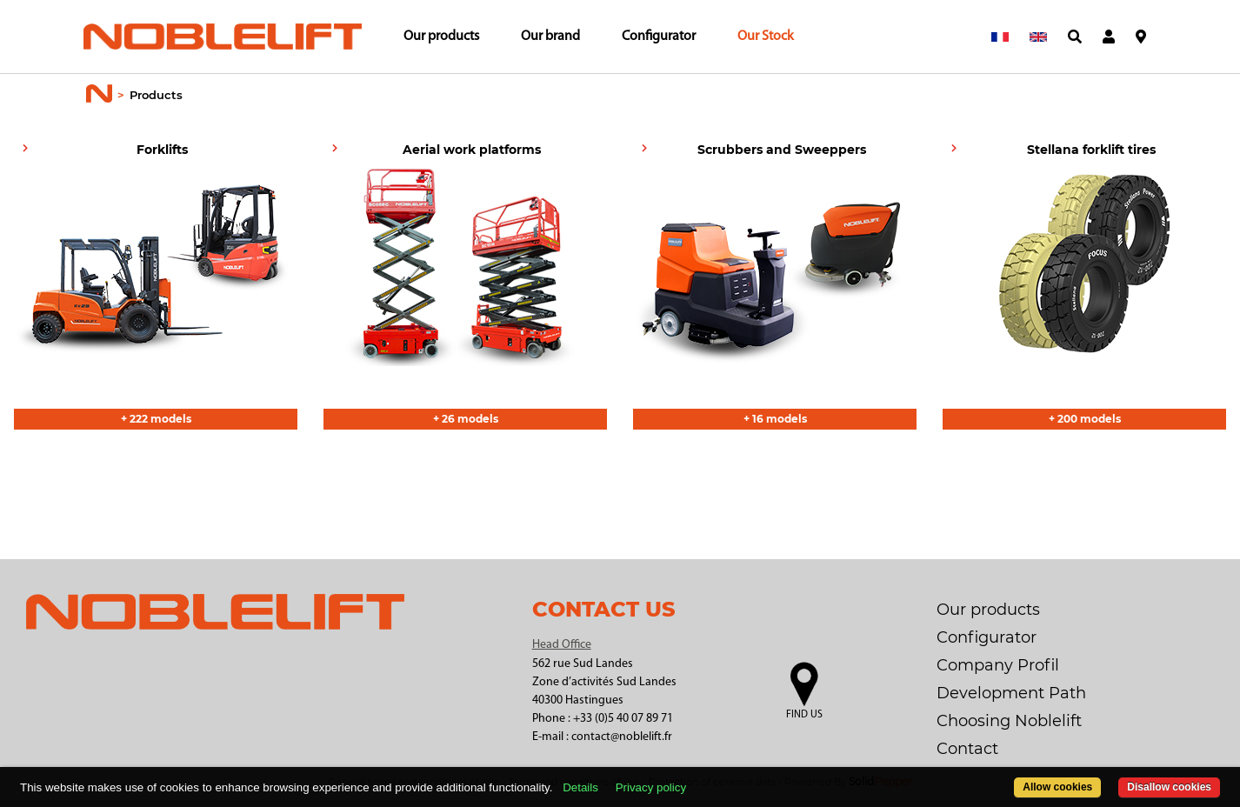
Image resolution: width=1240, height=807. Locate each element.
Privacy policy (651, 787)
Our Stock (765, 36)
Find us (804, 715)
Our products (441, 36)
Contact (967, 748)
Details (580, 787)
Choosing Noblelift (1009, 720)
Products (156, 95)
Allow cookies (1057, 787)
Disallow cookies (1169, 787)
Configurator (659, 36)
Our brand (550, 36)
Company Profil (998, 665)
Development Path (1011, 693)
